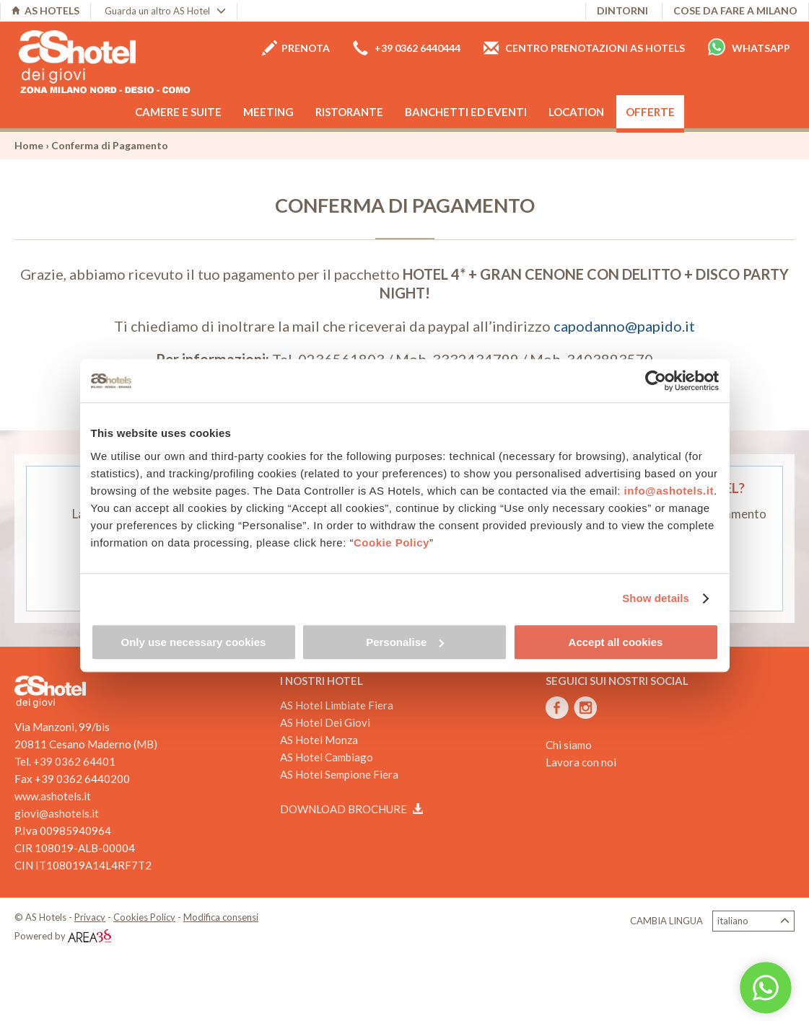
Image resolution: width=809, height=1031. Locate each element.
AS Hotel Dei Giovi (325, 722)
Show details (655, 598)
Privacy (89, 917)
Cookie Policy (391, 542)
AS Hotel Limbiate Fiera (336, 705)
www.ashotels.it (52, 795)
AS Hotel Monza (319, 739)
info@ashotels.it (669, 490)
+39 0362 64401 (74, 761)
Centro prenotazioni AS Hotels (584, 48)
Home (28, 145)
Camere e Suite (178, 111)
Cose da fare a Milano (735, 10)
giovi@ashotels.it (56, 813)
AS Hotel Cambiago (326, 757)
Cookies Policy (144, 917)
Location (576, 111)
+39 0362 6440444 (406, 48)
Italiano (753, 921)
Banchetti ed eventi (466, 111)
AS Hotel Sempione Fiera (339, 774)
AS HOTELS (45, 10)
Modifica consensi (220, 917)
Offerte (650, 111)
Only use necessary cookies (193, 642)
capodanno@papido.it (624, 326)
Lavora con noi (581, 762)
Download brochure (351, 808)
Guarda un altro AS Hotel (165, 11)
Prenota (296, 48)
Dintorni (622, 10)
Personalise (405, 642)
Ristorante (349, 111)
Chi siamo (569, 744)
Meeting (268, 111)
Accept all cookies (616, 642)
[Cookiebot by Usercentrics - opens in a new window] (655, 380)
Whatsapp (749, 47)
